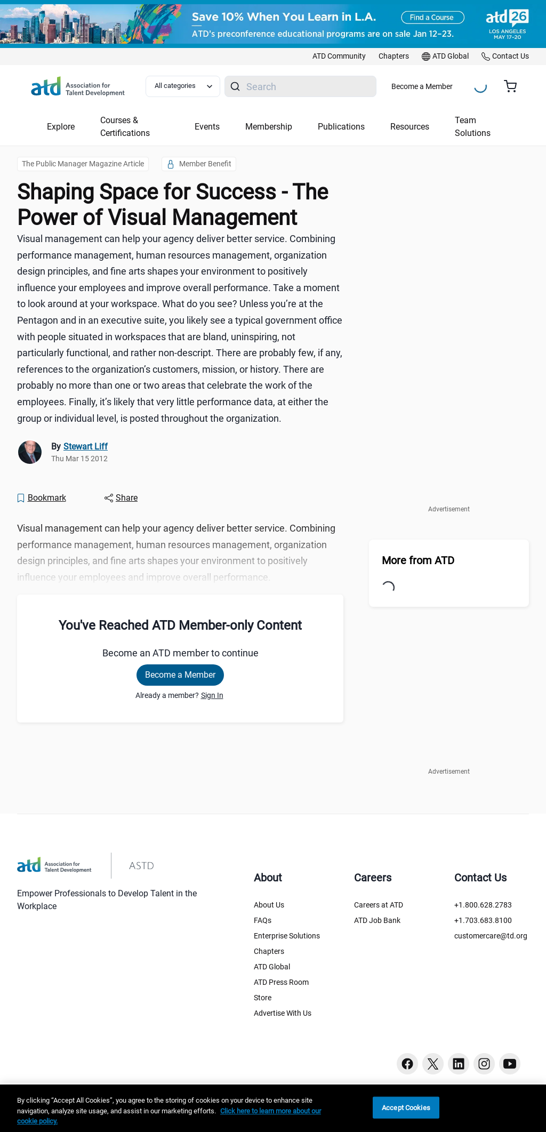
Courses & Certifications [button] (125, 126)
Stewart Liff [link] (85, 446)
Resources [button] (409, 127)
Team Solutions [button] (473, 126)
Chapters (269, 951)
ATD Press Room (281, 982)
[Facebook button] (407, 1063)
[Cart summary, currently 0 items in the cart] (514, 86)
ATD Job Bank (377, 920)
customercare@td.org (490, 936)
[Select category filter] (183, 86)
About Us (269, 905)
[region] (273, 1108)
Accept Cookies (406, 1107)
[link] (339, 56)
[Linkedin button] (458, 1063)
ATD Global (272, 966)
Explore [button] (61, 127)
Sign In (212, 695)
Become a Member (422, 86)
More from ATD (418, 560)
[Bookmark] (41, 498)
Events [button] (207, 127)
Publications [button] (341, 127)
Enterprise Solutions (287, 936)
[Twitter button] (433, 1063)
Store (262, 997)
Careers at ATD (378, 905)
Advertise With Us (282, 1013)
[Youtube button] (509, 1063)
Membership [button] (268, 127)
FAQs (262, 920)
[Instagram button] (484, 1063)
